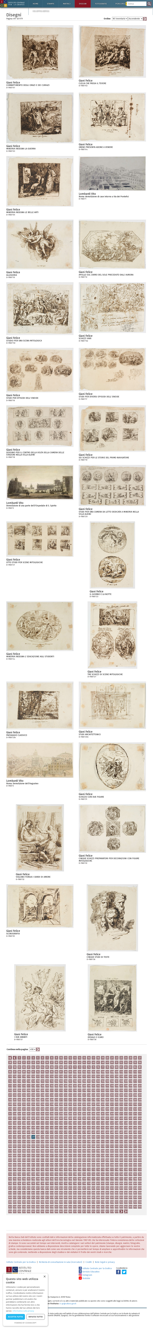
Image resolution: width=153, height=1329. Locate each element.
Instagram (85, 1275)
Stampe (50, 3)
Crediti (88, 1262)
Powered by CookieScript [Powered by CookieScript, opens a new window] (25, 1323)
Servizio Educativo (89, 1271)
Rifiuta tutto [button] (36, 1316)
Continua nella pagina (17, 1049)
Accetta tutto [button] (15, 1316)
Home (35, 3)
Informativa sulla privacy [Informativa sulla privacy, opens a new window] (23, 1311)
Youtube (84, 1278)
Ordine (107, 18)
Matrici (66, 3)
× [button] (44, 1277)
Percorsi (122, 3)
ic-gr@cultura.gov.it (68, 1303)
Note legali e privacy (105, 1262)
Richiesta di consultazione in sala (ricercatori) (60, 1262)
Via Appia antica (41, 11)
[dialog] (25, 1299)
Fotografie (101, 3)
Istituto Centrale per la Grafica (21, 1262)
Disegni (83, 3)
